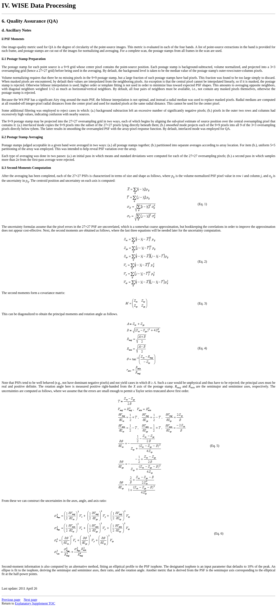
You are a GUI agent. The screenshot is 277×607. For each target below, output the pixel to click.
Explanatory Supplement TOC (35, 603)
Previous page (11, 599)
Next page (30, 599)
